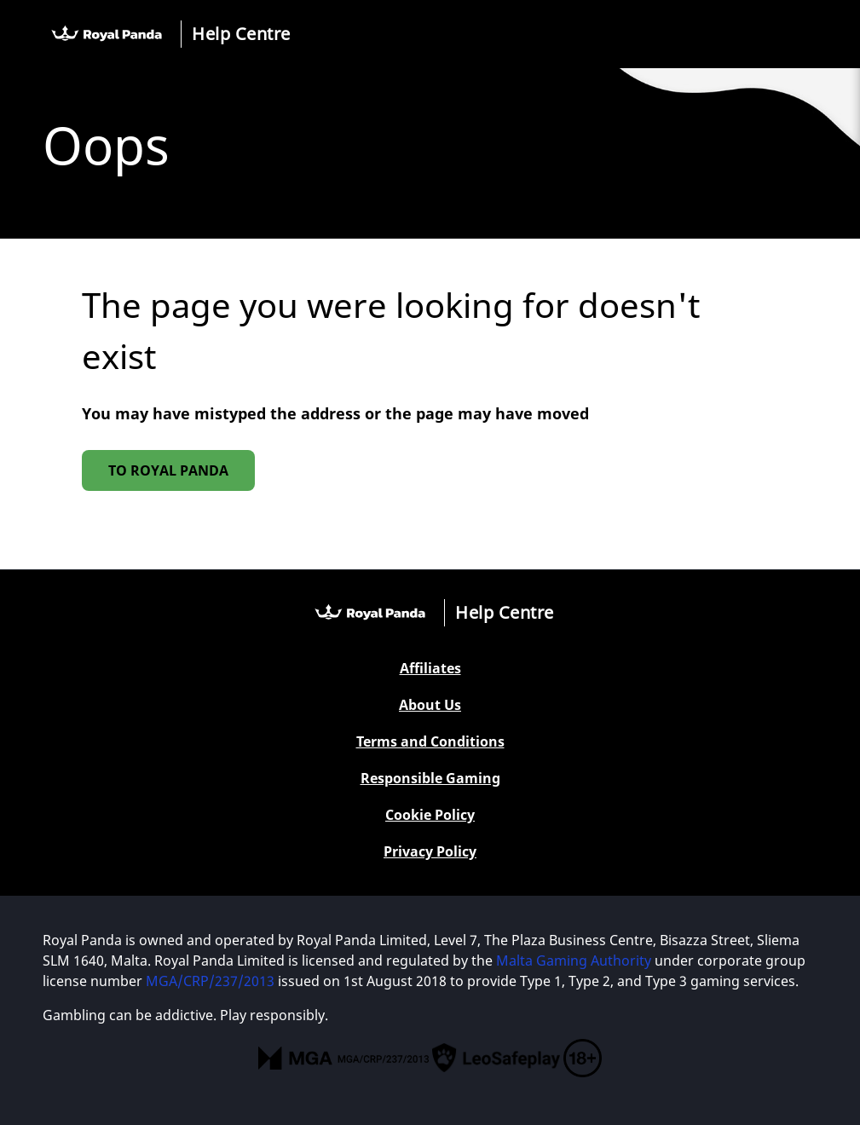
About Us (430, 705)
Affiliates (430, 669)
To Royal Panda (168, 470)
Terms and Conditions (430, 742)
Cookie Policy (430, 815)
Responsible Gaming (430, 778)
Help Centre (241, 33)
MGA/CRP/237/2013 (210, 981)
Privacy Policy (430, 852)
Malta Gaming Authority (573, 960)
